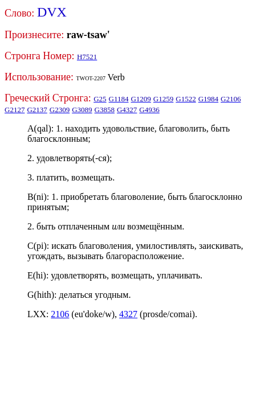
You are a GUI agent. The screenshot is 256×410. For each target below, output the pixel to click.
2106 (60, 314)
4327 (128, 314)
